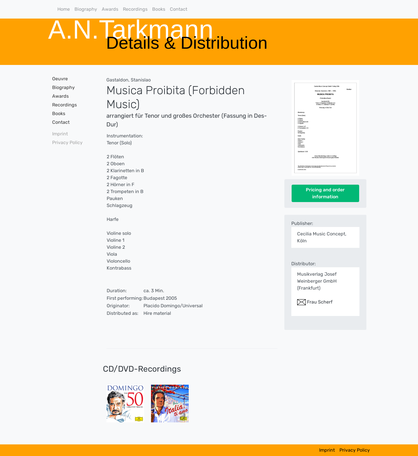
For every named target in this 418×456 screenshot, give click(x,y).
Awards (110, 9)
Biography (85, 9)
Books (158, 9)
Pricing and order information (325, 193)
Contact (178, 9)
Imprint (60, 134)
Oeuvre (60, 78)
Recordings (135, 9)
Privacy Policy (67, 142)
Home (63, 9)
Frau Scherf (314, 302)
